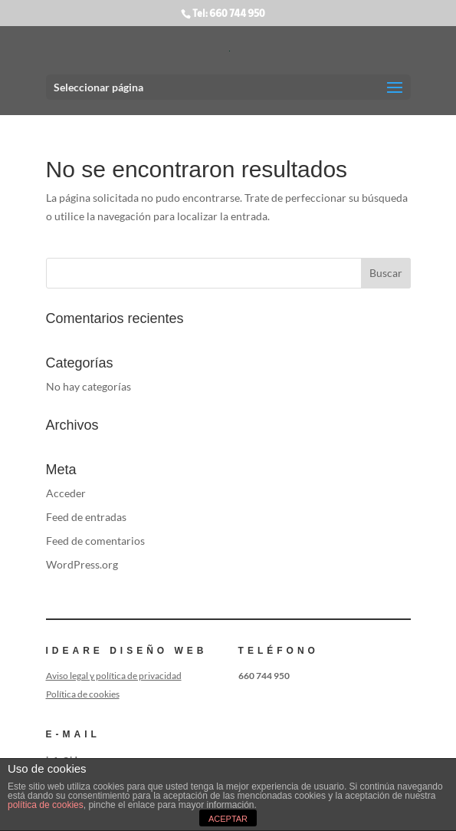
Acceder (66, 493)
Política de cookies (83, 694)
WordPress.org (82, 564)
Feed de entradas (86, 516)
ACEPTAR (228, 818)
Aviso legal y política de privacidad (114, 675)
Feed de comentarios (95, 540)
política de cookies (46, 805)
